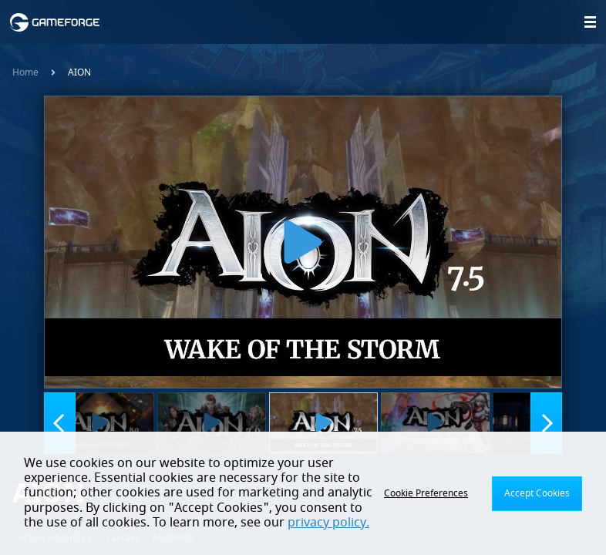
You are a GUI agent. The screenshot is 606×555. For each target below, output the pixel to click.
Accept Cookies (537, 493)
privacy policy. (328, 522)
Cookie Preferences (426, 493)
